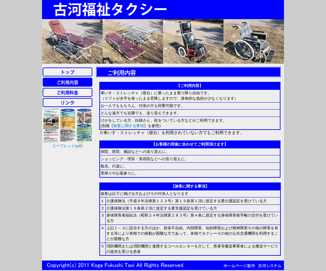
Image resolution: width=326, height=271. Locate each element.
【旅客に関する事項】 (129, 126)
